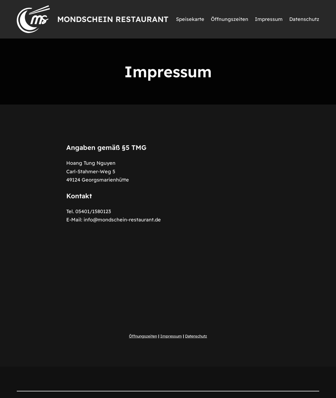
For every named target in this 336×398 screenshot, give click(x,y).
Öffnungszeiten (143, 336)
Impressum (171, 336)
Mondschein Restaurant (113, 19)
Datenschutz (196, 336)
